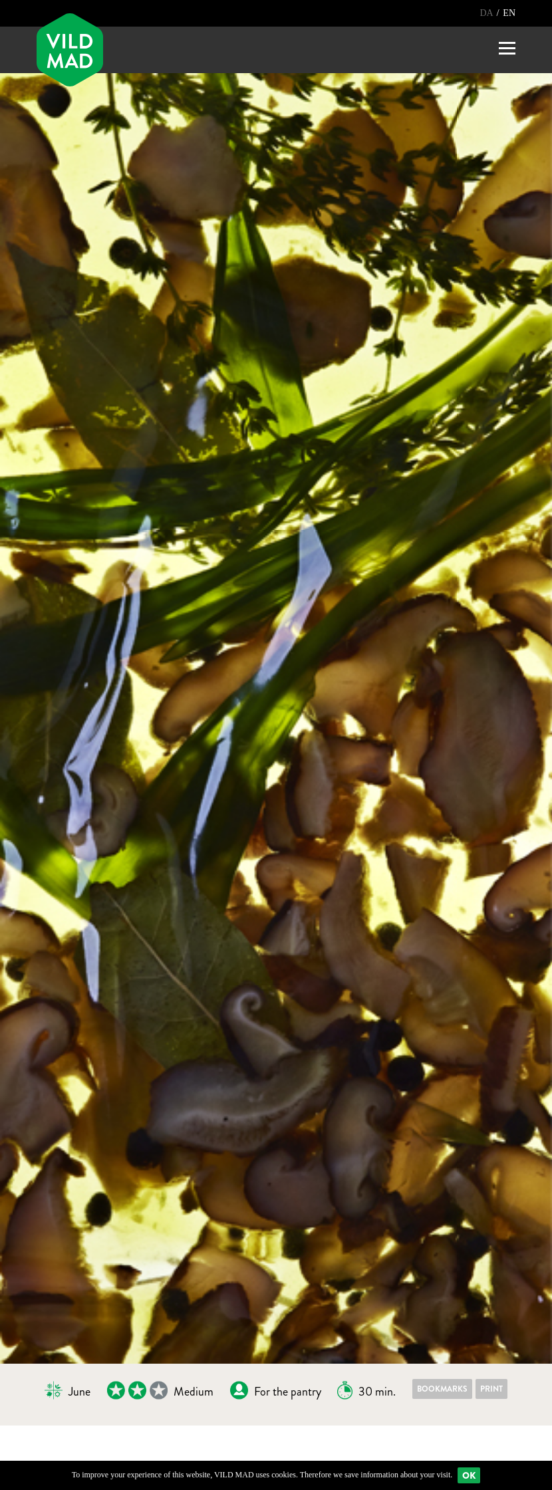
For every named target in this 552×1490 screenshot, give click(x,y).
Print (491, 1389)
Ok (469, 1475)
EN (509, 13)
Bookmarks (442, 1389)
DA (487, 13)
